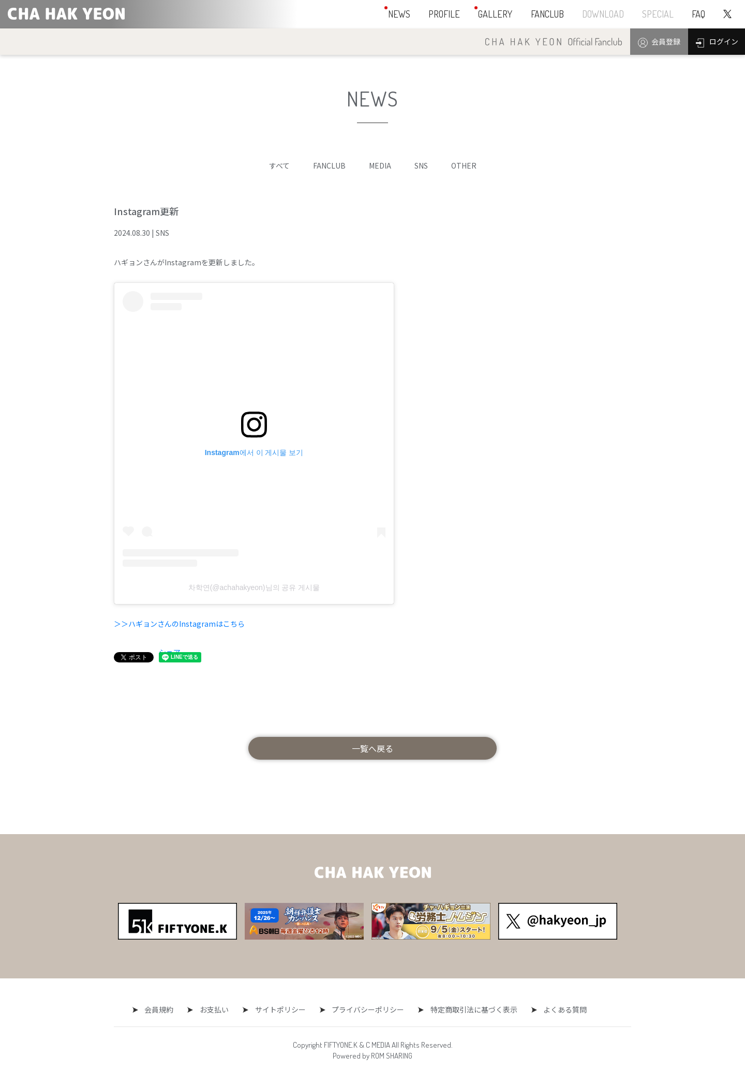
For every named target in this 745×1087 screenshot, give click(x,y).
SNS (421, 165)
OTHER (463, 165)
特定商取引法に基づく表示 (468, 1009)
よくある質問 (556, 1009)
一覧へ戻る (372, 748)
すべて (279, 165)
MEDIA (380, 165)
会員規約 (165, 1009)
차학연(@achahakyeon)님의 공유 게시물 (254, 587)
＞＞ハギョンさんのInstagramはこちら (179, 623)
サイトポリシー (280, 1009)
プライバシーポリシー (365, 1009)
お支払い (217, 1009)
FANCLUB (329, 165)
